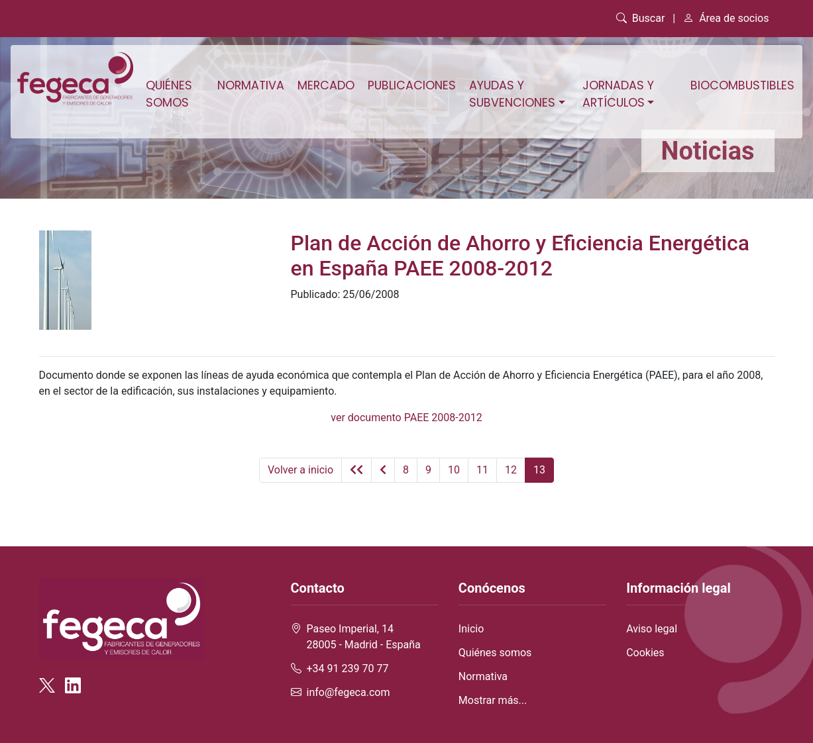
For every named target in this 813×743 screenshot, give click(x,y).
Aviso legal (651, 628)
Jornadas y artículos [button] (618, 94)
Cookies (645, 652)
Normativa (250, 85)
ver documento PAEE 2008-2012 (406, 417)
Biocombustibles (742, 85)
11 (482, 470)
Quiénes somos (169, 94)
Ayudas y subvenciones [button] (512, 94)
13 (539, 470)
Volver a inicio (300, 470)
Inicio (471, 628)
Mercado (326, 85)
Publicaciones (412, 85)
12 (511, 470)
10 (454, 470)
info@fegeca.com (348, 692)
